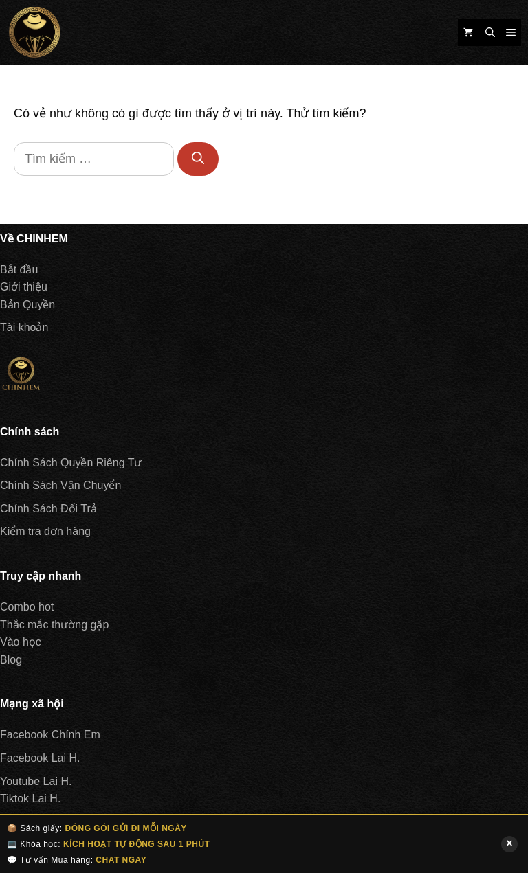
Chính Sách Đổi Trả (48, 508)
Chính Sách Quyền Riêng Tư (71, 462)
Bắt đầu (19, 269)
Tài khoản (24, 327)
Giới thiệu (23, 287)
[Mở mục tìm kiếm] (490, 32)
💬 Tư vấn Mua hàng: (76, 860)
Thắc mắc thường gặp (54, 625)
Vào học (20, 642)
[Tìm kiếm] (198, 159)
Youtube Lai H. (36, 781)
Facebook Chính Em (50, 734)
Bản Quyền (27, 304)
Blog (11, 660)
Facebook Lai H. (40, 758)
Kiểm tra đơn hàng (45, 531)
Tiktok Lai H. (30, 798)
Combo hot (27, 607)
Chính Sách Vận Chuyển (60, 485)
